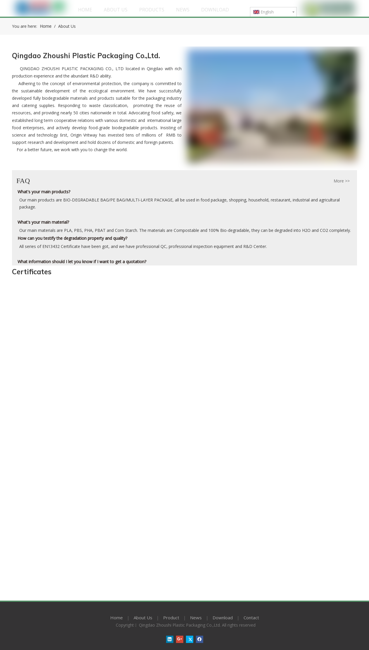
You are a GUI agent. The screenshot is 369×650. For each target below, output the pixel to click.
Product (171, 617)
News (196, 617)
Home (116, 617)
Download (223, 617)
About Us (143, 617)
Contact (251, 617)
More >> (342, 181)
